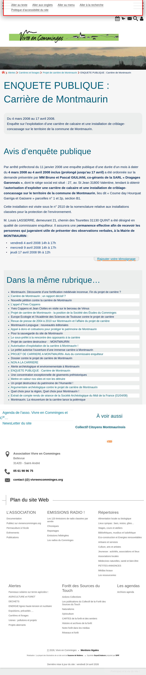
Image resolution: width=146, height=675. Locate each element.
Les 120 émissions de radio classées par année (67, 520)
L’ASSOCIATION (21, 512)
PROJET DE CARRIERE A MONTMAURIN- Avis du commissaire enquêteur (57, 354)
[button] (116, 19)
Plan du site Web (29, 500)
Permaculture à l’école (18, 528)
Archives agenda (125, 592)
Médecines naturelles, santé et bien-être (118, 561)
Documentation (14, 518)
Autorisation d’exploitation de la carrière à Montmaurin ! (44, 345)
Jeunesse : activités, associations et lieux (118, 551)
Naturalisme (68, 609)
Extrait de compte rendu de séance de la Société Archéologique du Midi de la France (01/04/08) (69, 395)
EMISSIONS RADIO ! (66, 512)
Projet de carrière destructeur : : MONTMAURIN (40, 341)
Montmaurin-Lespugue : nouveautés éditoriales (39, 325)
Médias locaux (105, 570)
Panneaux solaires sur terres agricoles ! (28, 592)
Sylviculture (68, 614)
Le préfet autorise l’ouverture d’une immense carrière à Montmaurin (52, 349)
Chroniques (53, 526)
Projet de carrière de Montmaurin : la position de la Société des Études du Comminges (63, 312)
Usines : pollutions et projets (23, 620)
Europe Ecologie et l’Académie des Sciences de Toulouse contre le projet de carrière (62, 316)
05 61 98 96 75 (23, 470)
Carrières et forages (29, 72)
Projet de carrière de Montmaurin (60, 72)
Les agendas (128, 586)
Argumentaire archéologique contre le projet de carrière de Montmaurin (54, 387)
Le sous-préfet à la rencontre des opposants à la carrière (45, 337)
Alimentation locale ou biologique (114, 518)
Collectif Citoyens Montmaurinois (100, 427)
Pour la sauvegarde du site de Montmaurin (37, 333)
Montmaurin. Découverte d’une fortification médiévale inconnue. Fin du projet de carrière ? (66, 292)
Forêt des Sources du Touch (81, 588)
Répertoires (108, 512)
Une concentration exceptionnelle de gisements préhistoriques (49, 374)
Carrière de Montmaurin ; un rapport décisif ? (38, 296)
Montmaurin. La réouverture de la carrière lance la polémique (48, 399)
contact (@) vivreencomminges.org (38, 479)
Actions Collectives (71, 597)
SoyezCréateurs (100, 655)
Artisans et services (108, 542)
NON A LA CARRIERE (24, 362)
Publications (13, 537)
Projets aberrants (17, 625)
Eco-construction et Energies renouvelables (120, 537)
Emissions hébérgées (58, 535)
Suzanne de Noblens (75, 655)
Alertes (11, 72)
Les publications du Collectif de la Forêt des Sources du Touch (84, 603)
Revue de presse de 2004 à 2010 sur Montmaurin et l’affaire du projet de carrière (60, 321)
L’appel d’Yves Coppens (25, 304)
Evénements (13, 532)
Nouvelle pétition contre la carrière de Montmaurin (41, 300)
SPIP (117, 655)
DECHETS (14, 601)
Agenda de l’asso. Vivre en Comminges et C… (34, 415)
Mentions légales (90, 650)
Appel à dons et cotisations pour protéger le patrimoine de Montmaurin (54, 329)
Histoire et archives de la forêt (77, 623)
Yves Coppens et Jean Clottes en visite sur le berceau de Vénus (50, 308)
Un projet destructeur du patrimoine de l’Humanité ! (42, 383)
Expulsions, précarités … (21, 611)
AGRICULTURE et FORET (22, 596)
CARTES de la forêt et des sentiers (79, 618)
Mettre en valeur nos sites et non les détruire (38, 378)
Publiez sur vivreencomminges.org (24, 523)
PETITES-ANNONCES (109, 565)
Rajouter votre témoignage (116, 259)
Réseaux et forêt (70, 632)
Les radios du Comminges (60, 540)
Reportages (53, 531)
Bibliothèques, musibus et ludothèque (117, 532)
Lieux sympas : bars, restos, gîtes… (116, 523)
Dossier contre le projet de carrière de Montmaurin (41, 358)
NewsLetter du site (17, 423)
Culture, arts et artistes (109, 547)
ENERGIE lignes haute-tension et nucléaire (30, 606)
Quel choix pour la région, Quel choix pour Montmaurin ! (45, 391)
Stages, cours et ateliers (110, 528)
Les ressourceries (107, 575)
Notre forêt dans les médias (76, 628)
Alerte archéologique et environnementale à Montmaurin (45, 366)
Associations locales (108, 556)
